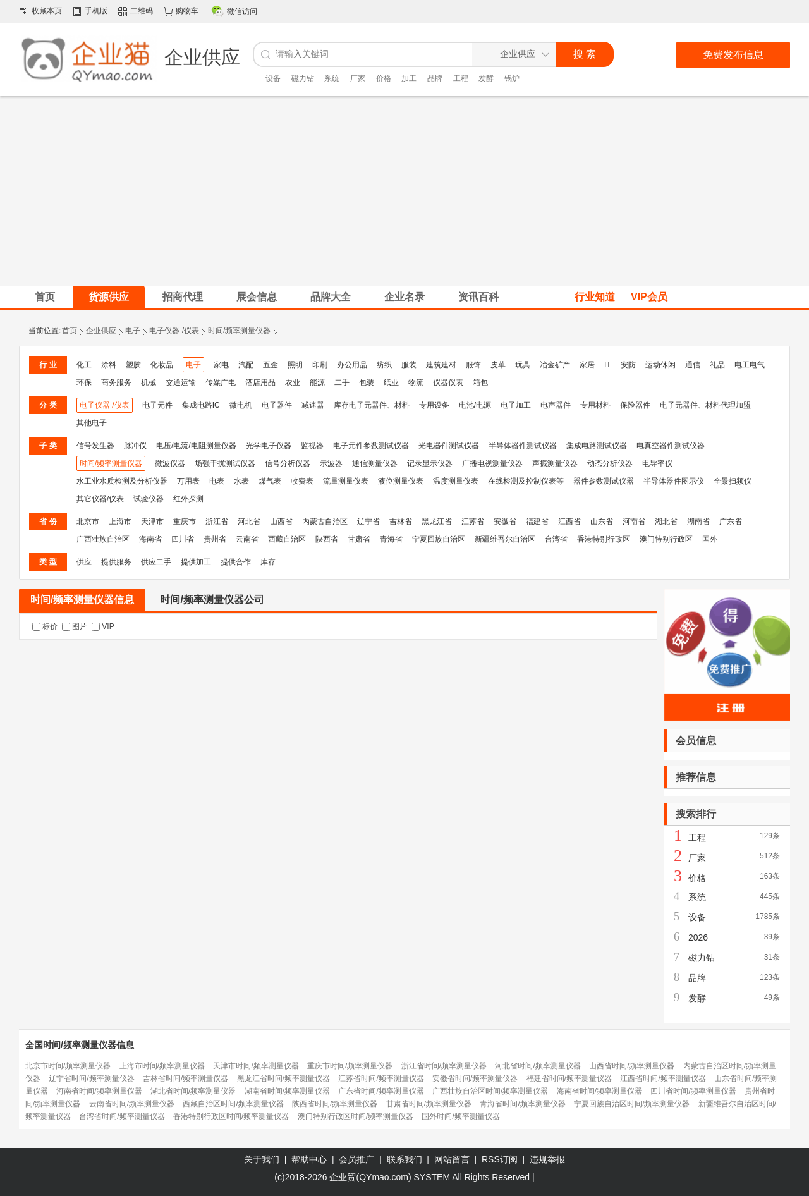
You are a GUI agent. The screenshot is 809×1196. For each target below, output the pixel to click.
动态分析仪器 (610, 463)
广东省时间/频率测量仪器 (380, 1091)
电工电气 (749, 364)
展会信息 (256, 296)
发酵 (486, 78)
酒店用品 (260, 382)
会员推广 (356, 1159)
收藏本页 (47, 10)
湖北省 (666, 521)
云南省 (247, 539)
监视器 (312, 445)
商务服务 (116, 382)
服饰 (473, 364)
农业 (292, 382)
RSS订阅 (500, 1159)
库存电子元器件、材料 (372, 405)
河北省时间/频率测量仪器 (537, 1065)
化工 (84, 364)
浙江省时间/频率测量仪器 (444, 1065)
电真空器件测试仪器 (670, 445)
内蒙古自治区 (325, 521)
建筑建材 (441, 364)
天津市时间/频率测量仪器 (255, 1065)
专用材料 (595, 405)
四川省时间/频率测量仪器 (693, 1091)
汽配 (245, 364)
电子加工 (516, 405)
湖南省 (698, 521)
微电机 (240, 405)
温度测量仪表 (455, 481)
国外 (709, 539)
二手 (342, 382)
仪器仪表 (448, 382)
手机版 (96, 10)
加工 (409, 78)
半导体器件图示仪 (673, 481)
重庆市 (184, 521)
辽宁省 (368, 521)
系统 (331, 78)
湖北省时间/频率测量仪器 (193, 1091)
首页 (69, 330)
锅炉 (512, 78)
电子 (132, 330)
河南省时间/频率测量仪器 (99, 1091)
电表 (216, 481)
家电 (221, 364)
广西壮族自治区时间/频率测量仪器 (490, 1091)
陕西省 (326, 539)
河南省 (634, 521)
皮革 (498, 364)
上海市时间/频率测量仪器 (162, 1065)
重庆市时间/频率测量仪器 (349, 1065)
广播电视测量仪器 (492, 463)
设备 (273, 78)
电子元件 (157, 405)
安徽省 (505, 521)
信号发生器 (95, 445)
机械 (148, 382)
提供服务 (116, 562)
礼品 (717, 364)
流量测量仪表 (345, 481)
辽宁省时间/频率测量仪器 (91, 1078)
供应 (84, 562)
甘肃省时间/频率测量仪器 (428, 1103)
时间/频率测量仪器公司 (212, 599)
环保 (84, 382)
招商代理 (182, 296)
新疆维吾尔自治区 (505, 539)
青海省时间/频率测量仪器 (522, 1103)
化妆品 (161, 364)
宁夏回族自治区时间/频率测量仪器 (632, 1103)
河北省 (249, 521)
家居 (587, 364)
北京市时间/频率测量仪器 (68, 1065)
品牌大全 (330, 296)
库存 (268, 562)
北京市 (87, 521)
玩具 (522, 364)
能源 (317, 382)
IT (607, 364)
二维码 (141, 10)
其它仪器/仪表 (100, 498)
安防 (628, 364)
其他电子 (91, 422)
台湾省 (556, 539)
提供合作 (236, 562)
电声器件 (555, 405)
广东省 (730, 521)
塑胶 (133, 364)
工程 (460, 78)
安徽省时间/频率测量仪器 (475, 1078)
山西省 (281, 521)
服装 (409, 364)
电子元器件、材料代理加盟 (705, 405)
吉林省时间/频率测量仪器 (185, 1078)
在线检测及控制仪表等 (526, 481)
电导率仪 (657, 463)
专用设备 (434, 405)
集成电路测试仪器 (596, 445)
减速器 (312, 405)
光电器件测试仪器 (448, 445)
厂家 (357, 78)
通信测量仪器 (375, 463)
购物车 (187, 10)
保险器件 (635, 405)
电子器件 (277, 405)
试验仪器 (148, 498)
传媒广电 (220, 382)
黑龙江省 (437, 521)
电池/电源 (475, 405)
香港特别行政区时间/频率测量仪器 (231, 1116)
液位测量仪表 (400, 481)
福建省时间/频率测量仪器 (569, 1078)
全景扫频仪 (732, 481)
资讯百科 (478, 296)
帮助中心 (309, 1159)
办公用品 (352, 364)
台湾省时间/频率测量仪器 (121, 1116)
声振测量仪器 (555, 463)
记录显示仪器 (430, 463)
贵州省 (215, 539)
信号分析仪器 (287, 463)
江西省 (569, 521)
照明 (295, 364)
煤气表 (270, 481)
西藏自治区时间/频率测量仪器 (233, 1103)
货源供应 (108, 296)
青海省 (391, 539)
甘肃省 (359, 539)
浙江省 (216, 521)
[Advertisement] (404, 190)
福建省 (537, 521)
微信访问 (242, 11)
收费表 (302, 481)
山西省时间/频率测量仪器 (631, 1065)
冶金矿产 (555, 364)
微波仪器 (170, 463)
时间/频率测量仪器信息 (82, 599)
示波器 (331, 463)
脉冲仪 (135, 445)
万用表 (188, 481)
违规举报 (547, 1159)
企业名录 (404, 296)
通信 (692, 364)
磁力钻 (302, 78)
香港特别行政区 (603, 539)
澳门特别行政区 (666, 539)
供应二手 (156, 562)
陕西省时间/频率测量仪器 (334, 1103)
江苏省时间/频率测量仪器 (380, 1078)
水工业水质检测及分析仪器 (121, 481)
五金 (270, 364)
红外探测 (188, 498)
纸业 (391, 382)
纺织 (384, 364)
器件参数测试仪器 (603, 481)
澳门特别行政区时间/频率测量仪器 (355, 1116)
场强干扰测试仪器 (225, 463)
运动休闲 (660, 364)
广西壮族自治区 (103, 539)
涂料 (108, 364)
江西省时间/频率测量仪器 (662, 1078)
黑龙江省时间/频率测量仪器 (283, 1078)
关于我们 (261, 1159)
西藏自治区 (287, 539)
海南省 (150, 539)
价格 (383, 78)
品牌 (434, 78)
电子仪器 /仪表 (174, 330)
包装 (366, 382)
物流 (415, 382)
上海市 (120, 521)
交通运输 (181, 382)
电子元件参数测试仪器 (371, 445)
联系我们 (404, 1159)
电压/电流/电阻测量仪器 (196, 445)
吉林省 (400, 521)
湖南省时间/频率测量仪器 (287, 1091)
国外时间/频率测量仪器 (460, 1116)
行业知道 (595, 296)
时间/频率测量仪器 (239, 330)
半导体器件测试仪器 (523, 445)
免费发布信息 (733, 54)
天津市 (152, 521)
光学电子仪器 (268, 445)
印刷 (319, 364)
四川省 (182, 539)
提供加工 (196, 562)
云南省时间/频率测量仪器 (131, 1103)
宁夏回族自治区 (438, 539)
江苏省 (472, 521)
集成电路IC (201, 405)
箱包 (480, 382)
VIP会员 (649, 296)
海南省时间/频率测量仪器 (599, 1091)
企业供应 (101, 330)
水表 (241, 481)
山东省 (601, 521)
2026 (698, 937)
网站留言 (452, 1159)
